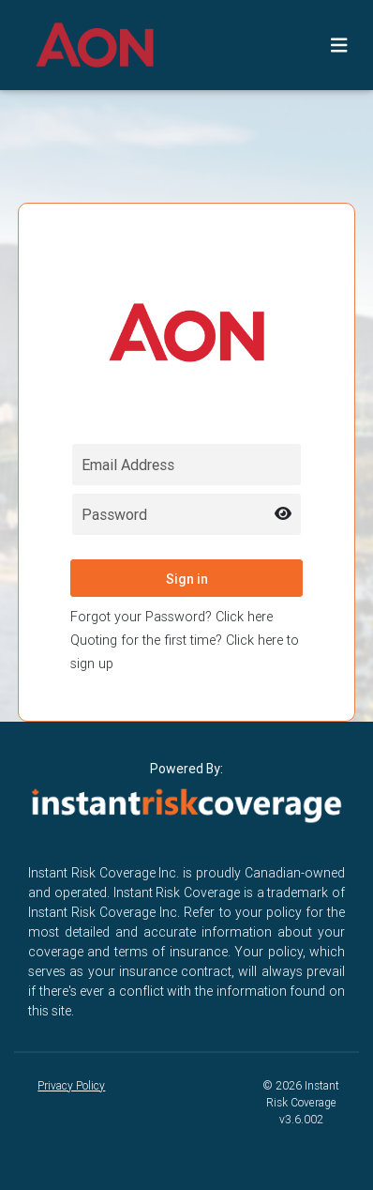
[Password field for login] (186, 514)
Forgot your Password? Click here (171, 616)
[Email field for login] (186, 464)
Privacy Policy (71, 1085)
